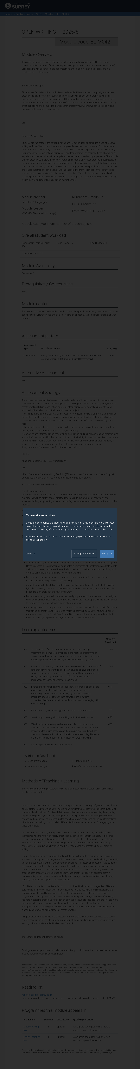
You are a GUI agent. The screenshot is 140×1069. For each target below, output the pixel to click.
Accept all (107, 553)
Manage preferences (84, 553)
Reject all (30, 553)
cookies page (38, 540)
